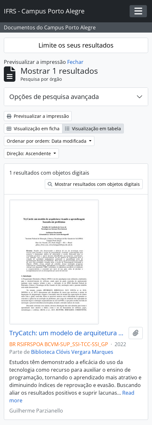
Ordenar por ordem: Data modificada (47, 141)
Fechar (75, 61)
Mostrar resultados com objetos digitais (94, 184)
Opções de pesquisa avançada (54, 96)
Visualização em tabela (93, 128)
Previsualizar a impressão (38, 116)
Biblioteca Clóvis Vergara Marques (72, 351)
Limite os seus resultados (76, 45)
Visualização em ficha (33, 128)
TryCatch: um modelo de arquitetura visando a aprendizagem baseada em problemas (67, 333)
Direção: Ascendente (29, 153)
